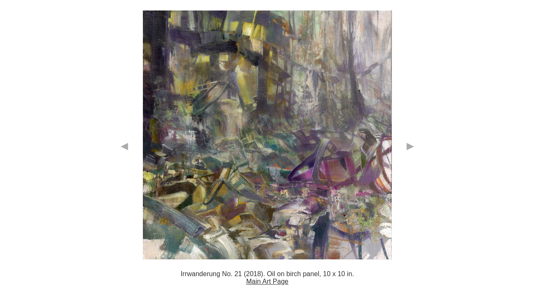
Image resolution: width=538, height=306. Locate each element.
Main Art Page (267, 281)
